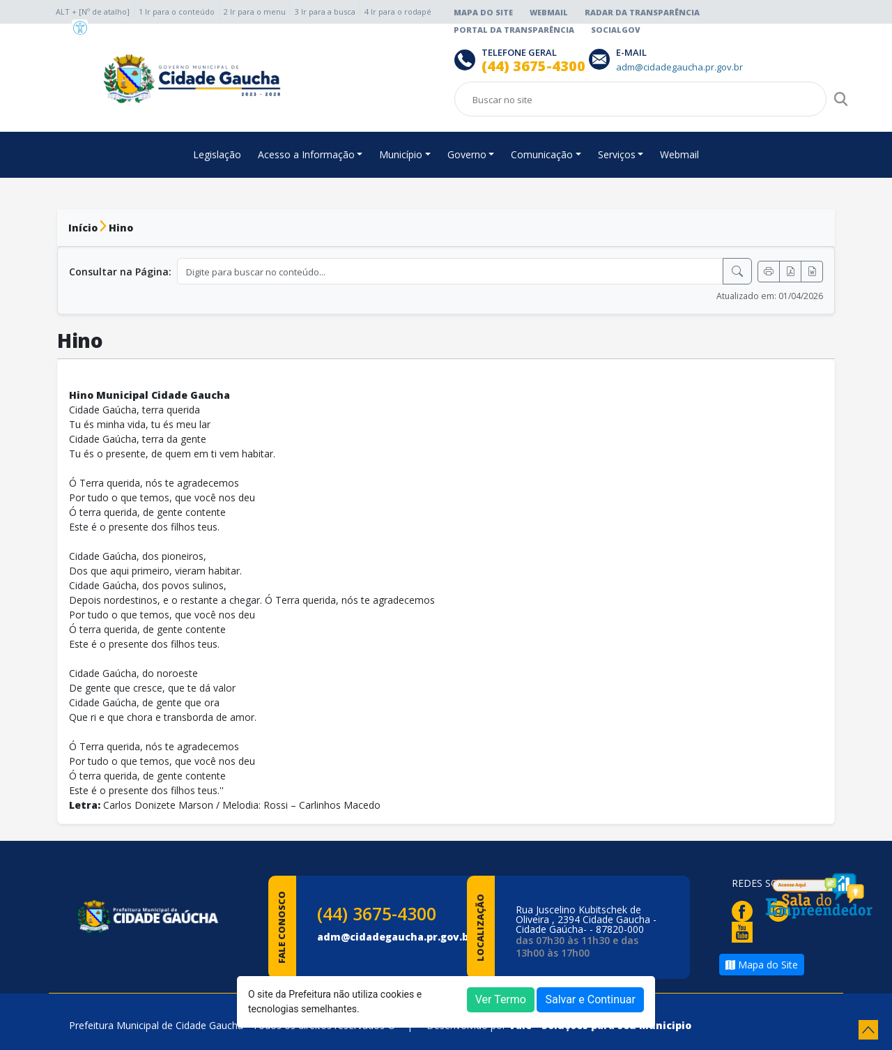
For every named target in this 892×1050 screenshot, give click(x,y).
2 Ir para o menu (255, 11)
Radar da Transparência (642, 12)
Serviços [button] (617, 154)
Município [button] (400, 154)
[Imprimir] (769, 271)
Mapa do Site (483, 12)
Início (83, 227)
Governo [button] (466, 154)
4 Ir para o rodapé (397, 11)
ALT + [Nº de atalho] (93, 11)
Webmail (549, 12)
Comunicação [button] (542, 154)
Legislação (217, 154)
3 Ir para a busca (325, 11)
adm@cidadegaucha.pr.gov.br (395, 936)
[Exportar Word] (812, 271)
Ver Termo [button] (500, 999)
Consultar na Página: (120, 271)
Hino (121, 227)
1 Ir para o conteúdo (177, 11)
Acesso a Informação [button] (306, 154)
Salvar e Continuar (590, 999)
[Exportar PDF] (790, 271)
